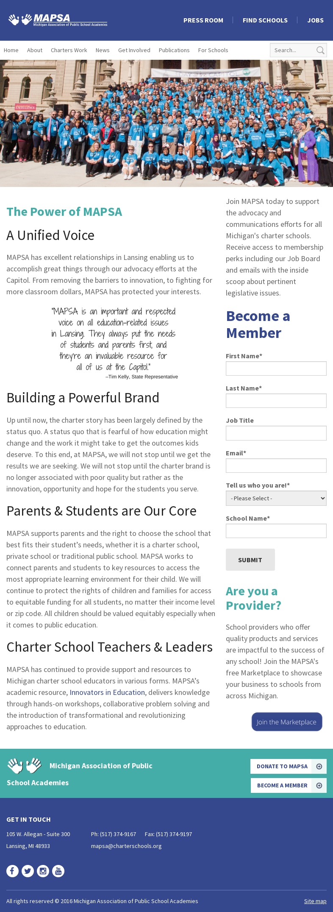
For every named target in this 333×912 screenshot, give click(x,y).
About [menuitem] (34, 50)
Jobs (315, 20)
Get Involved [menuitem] (134, 50)
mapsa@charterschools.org (126, 846)
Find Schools (265, 20)
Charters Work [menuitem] (69, 50)
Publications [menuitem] (174, 50)
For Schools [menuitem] (213, 50)
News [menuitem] (103, 50)
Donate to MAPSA (282, 766)
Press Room (203, 20)
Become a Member (282, 785)
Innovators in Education (107, 692)
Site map (315, 901)
